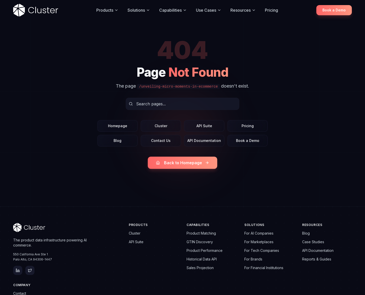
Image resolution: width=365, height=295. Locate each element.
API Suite (204, 126)
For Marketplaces (258, 242)
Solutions (138, 10)
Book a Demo (334, 10)
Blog (117, 140)
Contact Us (161, 140)
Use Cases (208, 10)
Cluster (161, 126)
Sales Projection (200, 268)
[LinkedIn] (17, 270)
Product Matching (201, 233)
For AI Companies (258, 233)
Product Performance (205, 250)
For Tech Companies (261, 250)
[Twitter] (29, 270)
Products (107, 10)
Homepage (117, 126)
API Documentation (204, 140)
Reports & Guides (316, 259)
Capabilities (173, 10)
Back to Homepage (182, 162)
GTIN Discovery (200, 242)
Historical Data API (202, 259)
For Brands (253, 259)
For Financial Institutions (263, 268)
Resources (243, 10)
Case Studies (313, 242)
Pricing (271, 10)
